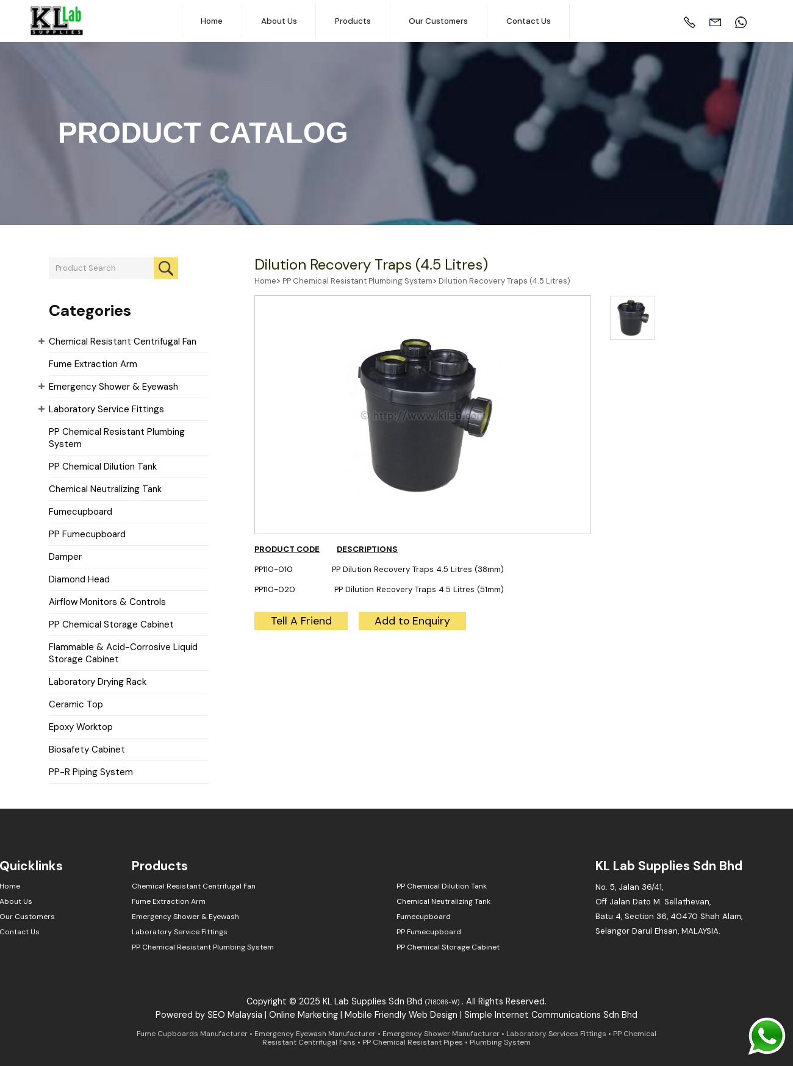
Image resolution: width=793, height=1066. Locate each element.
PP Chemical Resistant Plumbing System (117, 438)
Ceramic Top (76, 704)
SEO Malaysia (234, 1014)
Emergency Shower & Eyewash (113, 387)
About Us (279, 21)
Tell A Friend (301, 621)
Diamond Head (79, 579)
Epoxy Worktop (81, 727)
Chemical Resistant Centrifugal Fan (122, 341)
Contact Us (528, 21)
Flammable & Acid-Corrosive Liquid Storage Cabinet (123, 653)
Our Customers (438, 21)
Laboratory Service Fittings (106, 409)
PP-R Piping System (91, 772)
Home (212, 21)
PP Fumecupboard (87, 534)
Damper (65, 557)
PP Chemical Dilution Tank (103, 466)
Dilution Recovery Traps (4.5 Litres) (371, 264)
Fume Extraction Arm (93, 364)
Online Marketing (303, 1014)
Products (353, 21)
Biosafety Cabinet (87, 749)
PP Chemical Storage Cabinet (111, 624)
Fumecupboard (80, 512)
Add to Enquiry (412, 621)
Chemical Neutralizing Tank (105, 489)
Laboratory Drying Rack (97, 682)
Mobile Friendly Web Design (401, 1014)
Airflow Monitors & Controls (107, 602)
